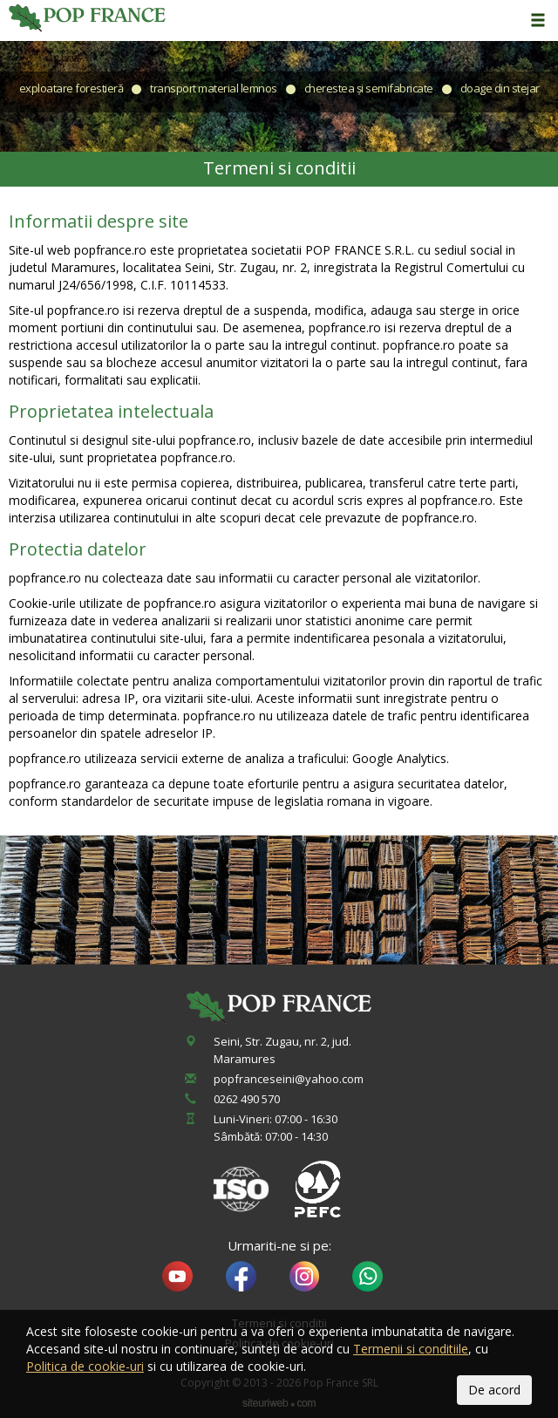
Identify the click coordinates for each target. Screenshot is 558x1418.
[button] (535, 21)
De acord (494, 1389)
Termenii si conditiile (410, 1348)
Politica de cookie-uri (85, 1366)
